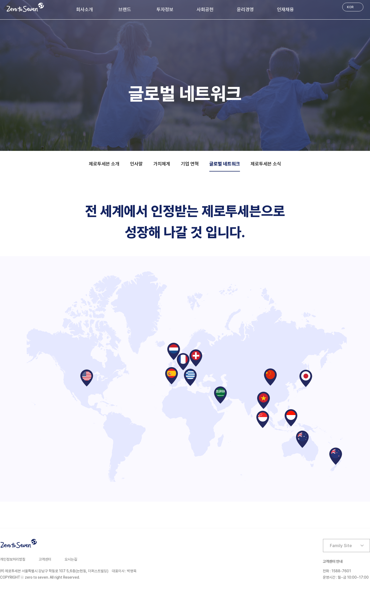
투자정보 (161, 19)
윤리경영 (248, 19)
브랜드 (119, 19)
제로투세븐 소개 (104, 163)
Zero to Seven (25, 7)
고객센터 (45, 559)
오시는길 (70, 559)
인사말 (136, 163)
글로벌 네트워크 (224, 163)
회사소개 (77, 19)
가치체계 (161, 163)
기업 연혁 (190, 163)
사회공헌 (205, 19)
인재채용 (292, 19)
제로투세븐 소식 (266, 163)
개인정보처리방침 (12, 559)
